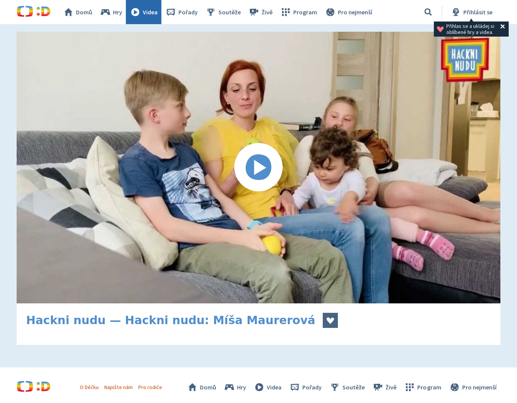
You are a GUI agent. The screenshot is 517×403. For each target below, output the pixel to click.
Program (298, 12)
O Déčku (89, 387)
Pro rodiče (150, 387)
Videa (144, 12)
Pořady (181, 12)
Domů (77, 12)
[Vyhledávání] (428, 12)
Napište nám (118, 387)
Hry (111, 12)
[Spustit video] (258, 167)
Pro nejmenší (348, 12)
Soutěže (223, 12)
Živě (260, 12)
